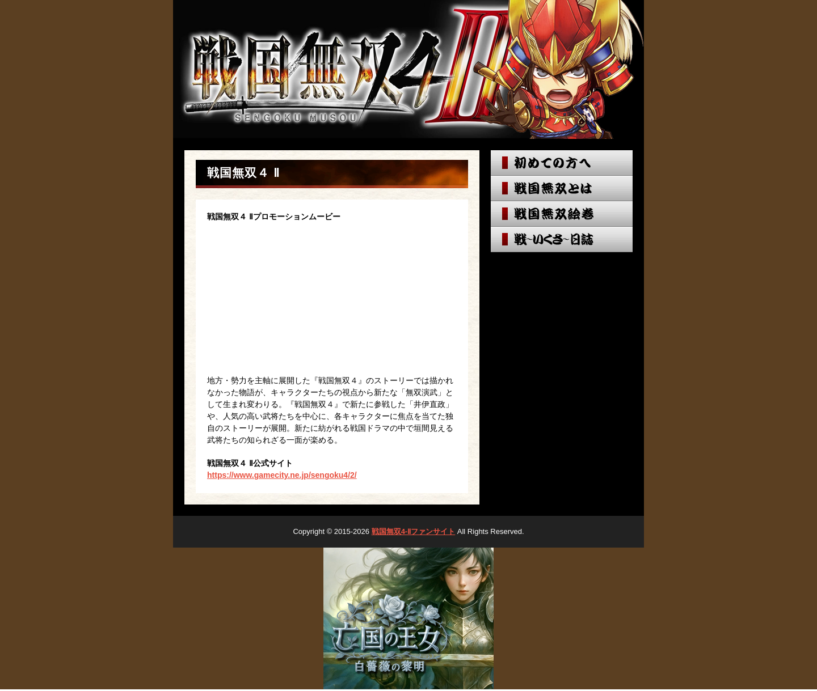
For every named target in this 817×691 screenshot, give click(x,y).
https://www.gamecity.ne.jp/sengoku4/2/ (282, 475)
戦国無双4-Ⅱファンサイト (414, 531)
